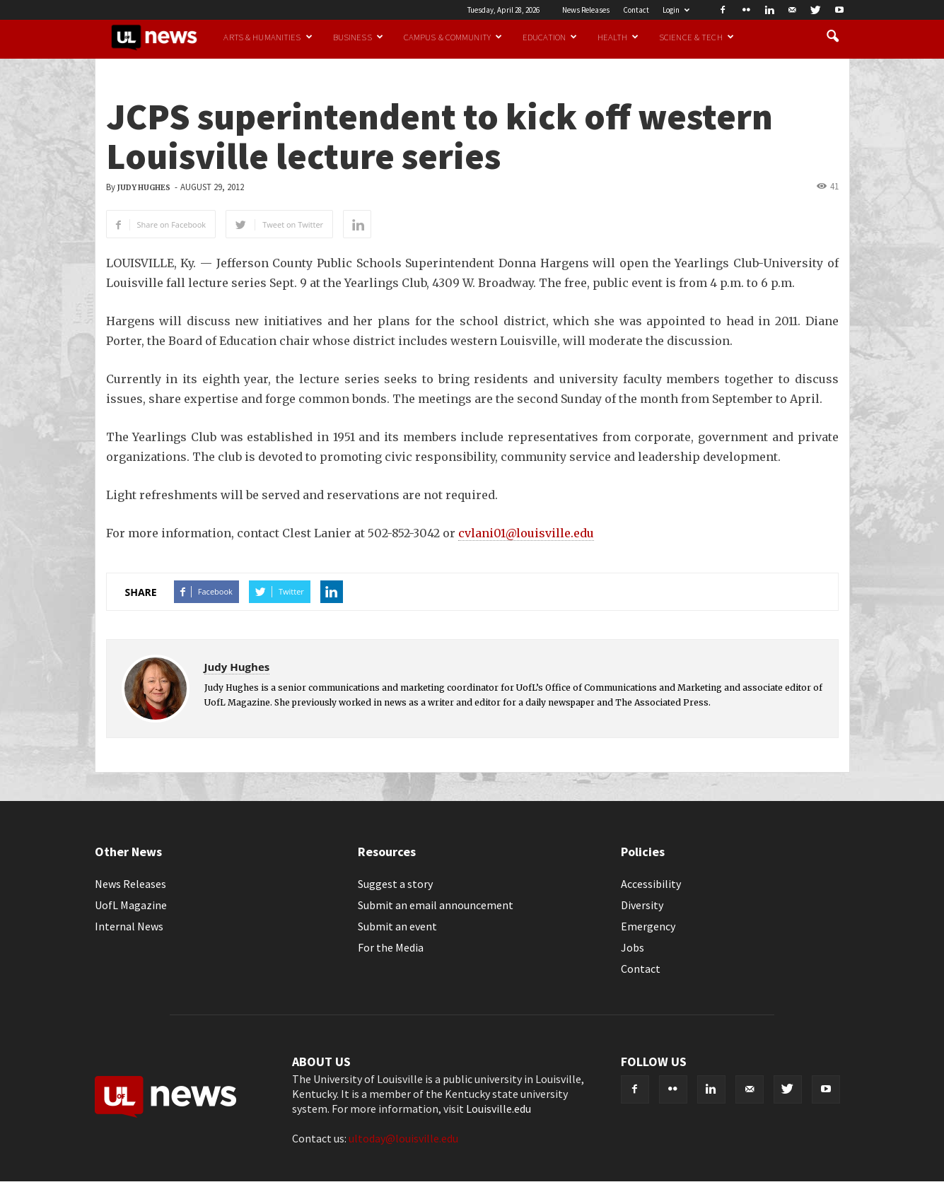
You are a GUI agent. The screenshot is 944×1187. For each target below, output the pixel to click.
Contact (636, 10)
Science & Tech (696, 36)
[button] (833, 37)
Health (618, 36)
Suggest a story (395, 884)
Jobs (632, 947)
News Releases (586, 10)
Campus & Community (453, 36)
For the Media (391, 947)
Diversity (642, 905)
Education (550, 36)
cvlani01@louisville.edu (526, 533)
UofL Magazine (131, 905)
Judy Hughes (143, 187)
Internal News (129, 926)
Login (676, 10)
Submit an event (397, 926)
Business (358, 36)
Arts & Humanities (267, 36)
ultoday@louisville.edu (403, 1138)
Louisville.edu (498, 1108)
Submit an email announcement (435, 905)
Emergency (648, 926)
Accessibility (651, 884)
